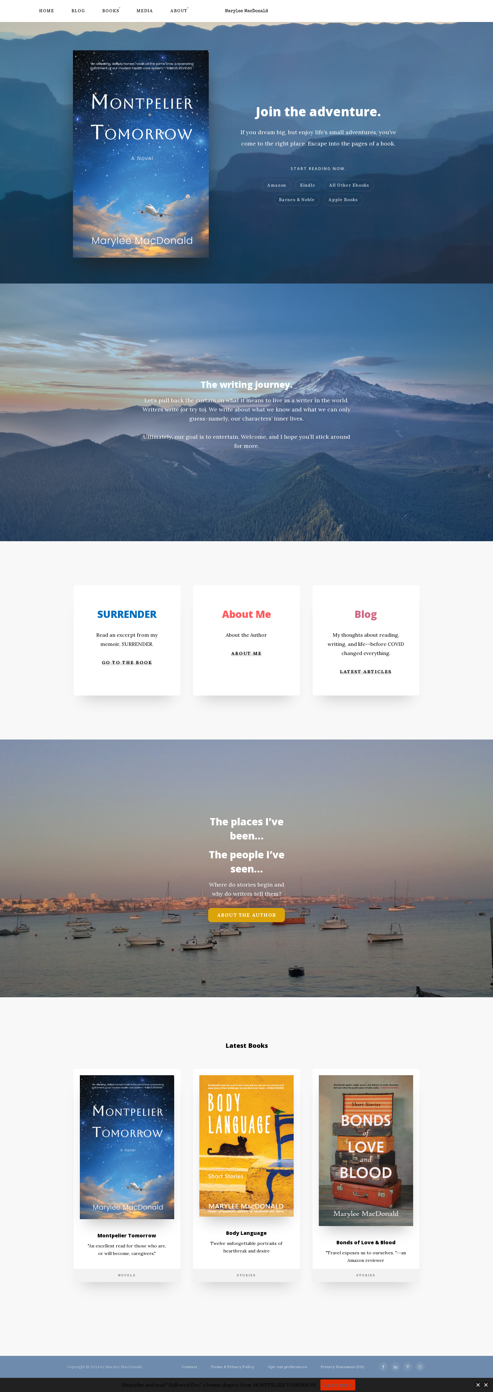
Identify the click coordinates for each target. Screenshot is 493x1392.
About (178, 11)
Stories (246, 1299)
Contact (189, 1367)
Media (144, 11)
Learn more (338, 1385)
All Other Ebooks (349, 185)
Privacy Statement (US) (342, 1367)
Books (110, 11)
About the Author (246, 928)
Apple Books (343, 199)
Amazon (276, 185)
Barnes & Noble (297, 199)
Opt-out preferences (287, 1367)
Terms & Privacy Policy (232, 1367)
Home (46, 11)
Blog (78, 11)
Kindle (307, 185)
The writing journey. (246, 384)
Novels (127, 1299)
